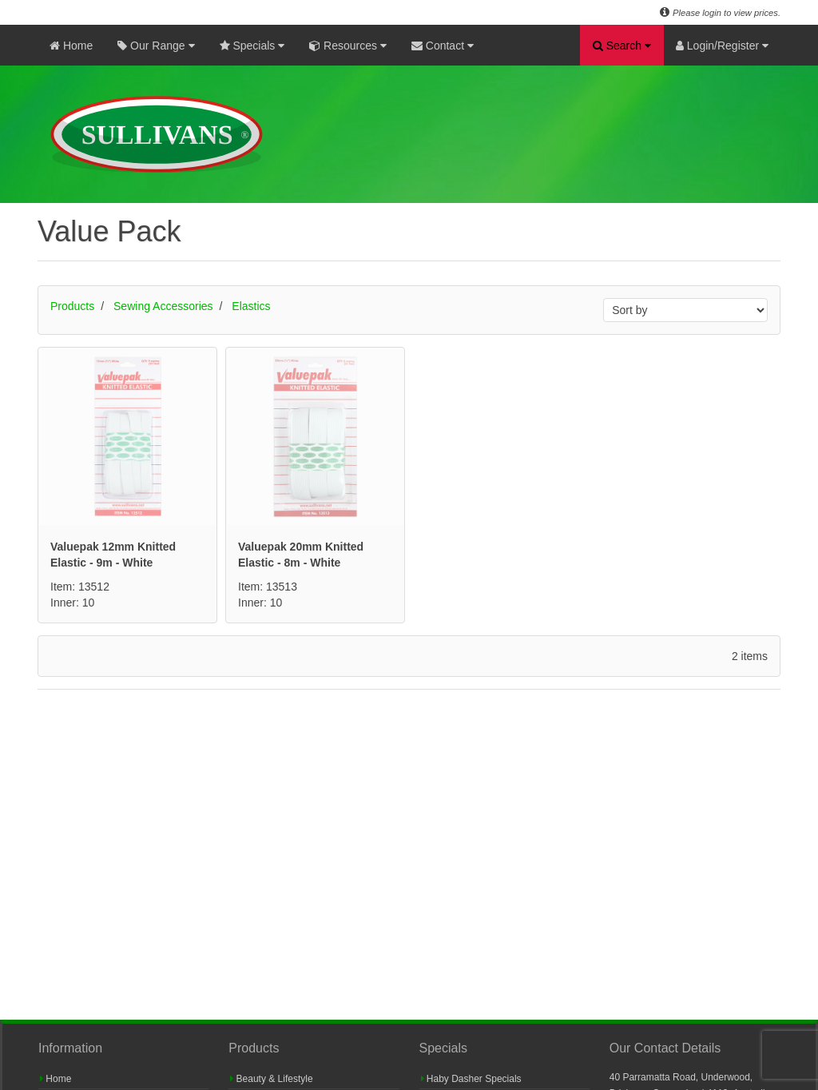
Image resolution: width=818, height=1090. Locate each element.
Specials (252, 45)
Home (71, 45)
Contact (442, 45)
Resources (348, 45)
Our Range (155, 45)
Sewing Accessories (163, 306)
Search (622, 45)
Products (72, 306)
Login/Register (722, 45)
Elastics (251, 306)
